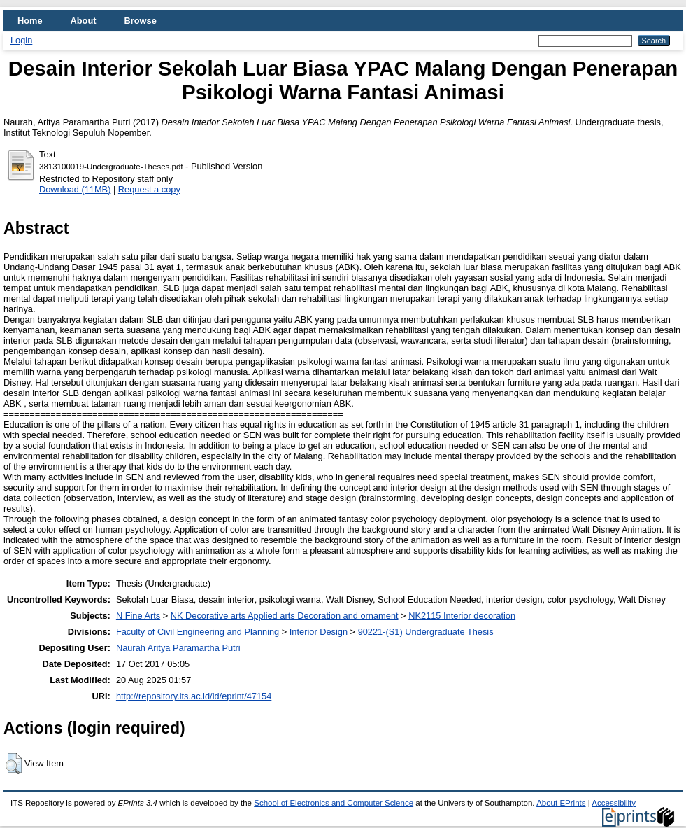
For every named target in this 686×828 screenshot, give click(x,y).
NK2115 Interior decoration (461, 615)
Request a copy (149, 189)
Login (21, 40)
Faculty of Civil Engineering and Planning (197, 631)
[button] (14, 763)
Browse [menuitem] (140, 20)
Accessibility (614, 803)
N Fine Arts (138, 615)
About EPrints (560, 803)
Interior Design (319, 631)
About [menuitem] (84, 20)
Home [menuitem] (30, 20)
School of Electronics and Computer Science (333, 803)
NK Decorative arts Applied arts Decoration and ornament (285, 615)
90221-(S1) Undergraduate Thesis (426, 631)
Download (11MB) (74, 189)
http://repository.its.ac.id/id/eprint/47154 (193, 696)
